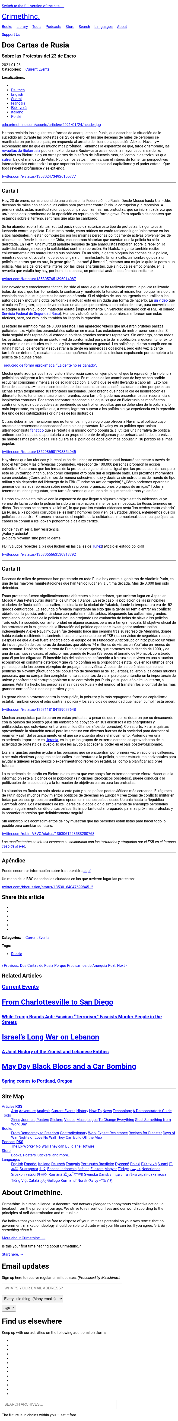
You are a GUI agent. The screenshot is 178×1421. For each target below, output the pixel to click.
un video (161, 300)
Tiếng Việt (19, 1180)
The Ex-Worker (23, 1146)
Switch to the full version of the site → (33, 6)
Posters (42, 1120)
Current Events (37, 69)
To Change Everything (116, 1120)
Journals (28, 1120)
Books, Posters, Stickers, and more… (40, 1155)
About (122, 26)
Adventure (27, 1111)
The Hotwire (84, 1146)
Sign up (8, 1308)
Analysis (44, 1111)
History (82, 1111)
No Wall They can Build (54, 1146)
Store (70, 26)
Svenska (91, 1174)
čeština (83, 1169)
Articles (8, 1106)
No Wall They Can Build (62, 1137)
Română (55, 1174)
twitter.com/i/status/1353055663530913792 (39, 554)
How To (95, 1111)
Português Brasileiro (97, 1164)
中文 (42, 1169)
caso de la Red (13, 846)
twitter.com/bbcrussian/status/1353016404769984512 (47, 887)
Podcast (9, 1142)
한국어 (42, 1174)
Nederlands (151, 1169)
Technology (122, 1111)
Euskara (97, 1169)
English (17, 94)
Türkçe (123, 1169)
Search (84, 26)
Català (34, 1180)
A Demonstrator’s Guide (152, 1111)
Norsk (82, 1180)
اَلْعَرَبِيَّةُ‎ (68, 1174)
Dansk (104, 1174)
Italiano (17, 112)
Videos (70, 1120)
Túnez (97, 546)
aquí (87, 871)
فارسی (135, 1169)
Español (30, 1164)
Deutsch (18, 90)
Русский (122, 1164)
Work (92, 1133)
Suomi (16, 99)
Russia (16, 954)
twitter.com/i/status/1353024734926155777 (39, 176)
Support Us (11, 34)
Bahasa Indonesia (62, 1169)
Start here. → (13, 1254)
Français (18, 103)
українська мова (152, 1174)
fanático (37, 430)
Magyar (111, 1169)
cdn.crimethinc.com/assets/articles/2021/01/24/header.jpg (51, 125)
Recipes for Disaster (145, 1133)
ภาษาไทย (129, 1174)
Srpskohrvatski (23, 1174)
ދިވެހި (43, 1180)
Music (81, 1120)
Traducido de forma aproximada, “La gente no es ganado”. (49, 365)
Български (28, 1169)
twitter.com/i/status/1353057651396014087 (39, 279)
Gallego (53, 1180)
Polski (16, 116)
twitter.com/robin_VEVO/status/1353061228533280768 (48, 833)
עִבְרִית (115, 1174)
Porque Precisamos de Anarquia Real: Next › (90, 965)
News (107, 1111)
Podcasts (53, 26)
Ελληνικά (19, 108)
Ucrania (52, 740)
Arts (14, 1111)
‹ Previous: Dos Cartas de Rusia (27, 965)
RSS (18, 1106)
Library (22, 26)
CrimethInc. (21, 16)
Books (7, 26)
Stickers (56, 1120)
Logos (92, 1120)
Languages (104, 26)
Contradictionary (73, 1133)
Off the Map (92, 1137)
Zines (15, 1120)
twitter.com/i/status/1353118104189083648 (39, 709)
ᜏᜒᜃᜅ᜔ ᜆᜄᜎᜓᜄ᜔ (100, 1180)
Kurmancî (68, 1180)
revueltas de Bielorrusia (21, 150)
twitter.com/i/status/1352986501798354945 (39, 452)
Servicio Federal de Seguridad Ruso (31, 313)
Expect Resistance (113, 1133)
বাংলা (78, 1174)
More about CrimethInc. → (23, 1238)
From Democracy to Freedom (35, 1133)
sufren (7, 159)
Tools (36, 26)
